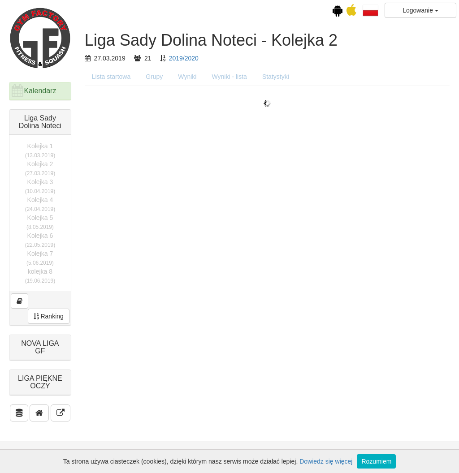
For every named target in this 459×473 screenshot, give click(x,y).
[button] (370, 9)
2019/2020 (184, 58)
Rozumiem (376, 461)
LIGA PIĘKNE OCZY (40, 382)
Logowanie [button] (420, 10)
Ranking (49, 316)
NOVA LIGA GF (40, 347)
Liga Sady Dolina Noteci (40, 122)
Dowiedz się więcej (325, 461)
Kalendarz (40, 91)
